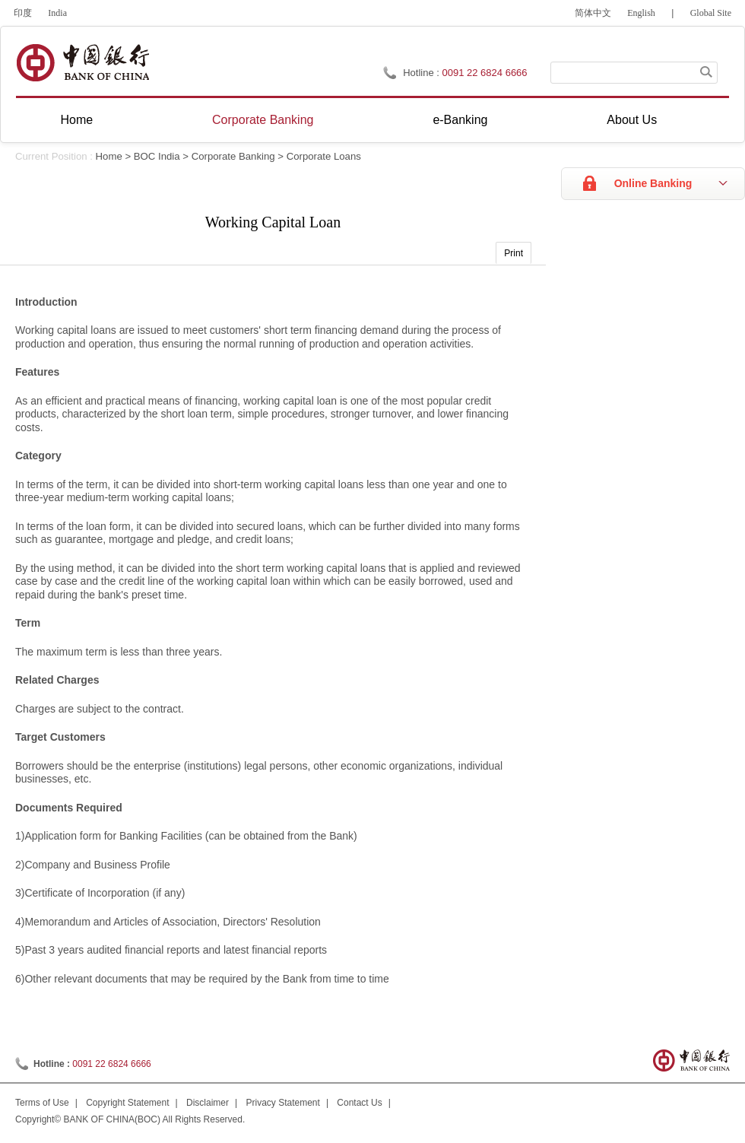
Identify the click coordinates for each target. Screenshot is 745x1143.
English (641, 13)
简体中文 (593, 13)
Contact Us (359, 1102)
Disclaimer (207, 1102)
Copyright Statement (127, 1102)
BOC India (157, 156)
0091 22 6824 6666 (485, 72)
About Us (632, 119)
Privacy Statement (283, 1102)
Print (513, 253)
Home (76, 119)
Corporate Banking (262, 119)
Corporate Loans (324, 156)
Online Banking (653, 183)
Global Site (710, 13)
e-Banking (460, 119)
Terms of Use (42, 1102)
